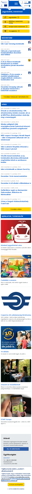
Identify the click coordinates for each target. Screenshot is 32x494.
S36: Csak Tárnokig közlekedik (12, 44)
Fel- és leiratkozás (13, 449)
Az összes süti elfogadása (16, 486)
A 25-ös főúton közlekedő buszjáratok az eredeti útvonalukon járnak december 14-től (12, 64)
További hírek (16, 209)
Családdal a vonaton (8, 280)
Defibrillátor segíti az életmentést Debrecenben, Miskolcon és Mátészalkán (14, 192)
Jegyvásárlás (13, 17)
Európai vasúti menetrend (17, 26)
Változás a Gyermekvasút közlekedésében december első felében (11, 53)
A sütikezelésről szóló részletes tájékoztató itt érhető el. (15, 481)
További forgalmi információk (16, 97)
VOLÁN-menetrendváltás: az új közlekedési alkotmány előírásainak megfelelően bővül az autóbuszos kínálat (14, 159)
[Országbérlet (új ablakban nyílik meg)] (18, 31)
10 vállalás (5, 352)
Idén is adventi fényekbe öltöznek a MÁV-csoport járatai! (14, 148)
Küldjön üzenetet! (8, 467)
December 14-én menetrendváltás (14, 176)
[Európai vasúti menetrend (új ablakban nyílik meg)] (18, 26)
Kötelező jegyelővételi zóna (11, 245)
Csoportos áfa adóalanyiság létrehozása (16, 315)
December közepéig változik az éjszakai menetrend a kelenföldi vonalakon (12, 88)
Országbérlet (13, 31)
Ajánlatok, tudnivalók (12, 216)
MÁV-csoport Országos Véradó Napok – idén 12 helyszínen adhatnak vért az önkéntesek (15, 137)
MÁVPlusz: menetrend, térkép (16, 22)
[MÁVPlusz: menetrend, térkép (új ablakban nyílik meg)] (18, 22)
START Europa (6, 419)
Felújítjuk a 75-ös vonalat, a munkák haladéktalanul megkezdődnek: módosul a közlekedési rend (11, 77)
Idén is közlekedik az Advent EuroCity (15, 169)
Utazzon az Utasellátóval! (10, 385)
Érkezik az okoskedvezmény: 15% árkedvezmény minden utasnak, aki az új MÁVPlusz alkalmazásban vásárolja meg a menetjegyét (15, 114)
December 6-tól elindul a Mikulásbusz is (16, 183)
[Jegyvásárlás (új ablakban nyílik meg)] (18, 17)
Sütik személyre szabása (16, 490)
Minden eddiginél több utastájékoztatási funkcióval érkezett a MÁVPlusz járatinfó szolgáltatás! (15, 126)
